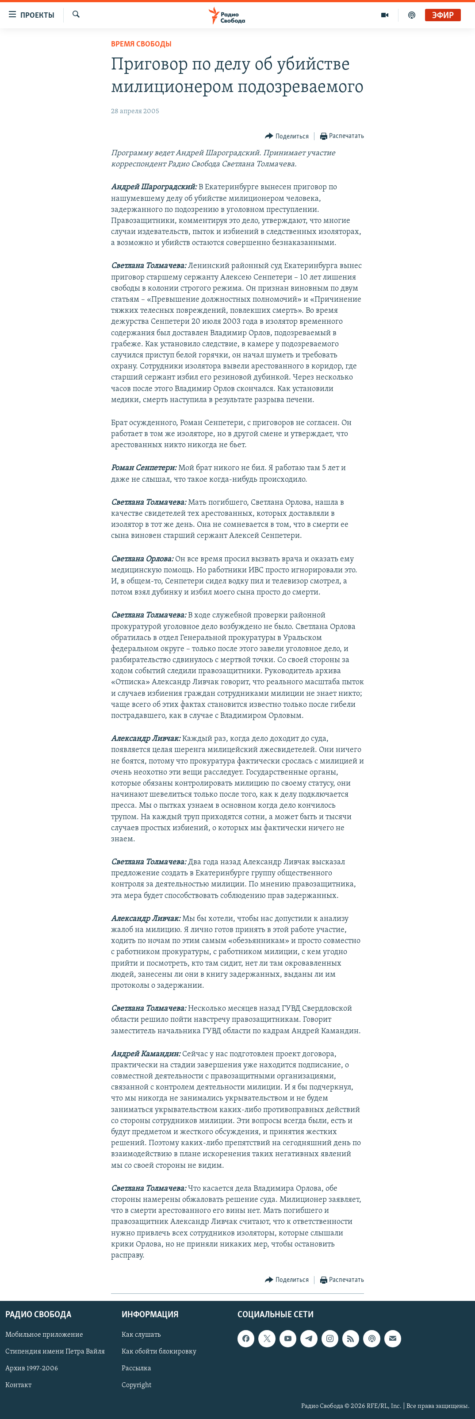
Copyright (136, 1385)
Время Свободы (141, 44)
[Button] (287, 136)
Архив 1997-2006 (31, 1369)
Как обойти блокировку (159, 1352)
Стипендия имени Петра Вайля (55, 1352)
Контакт (18, 1385)
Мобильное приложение (44, 1335)
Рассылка (136, 1369)
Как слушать (141, 1335)
